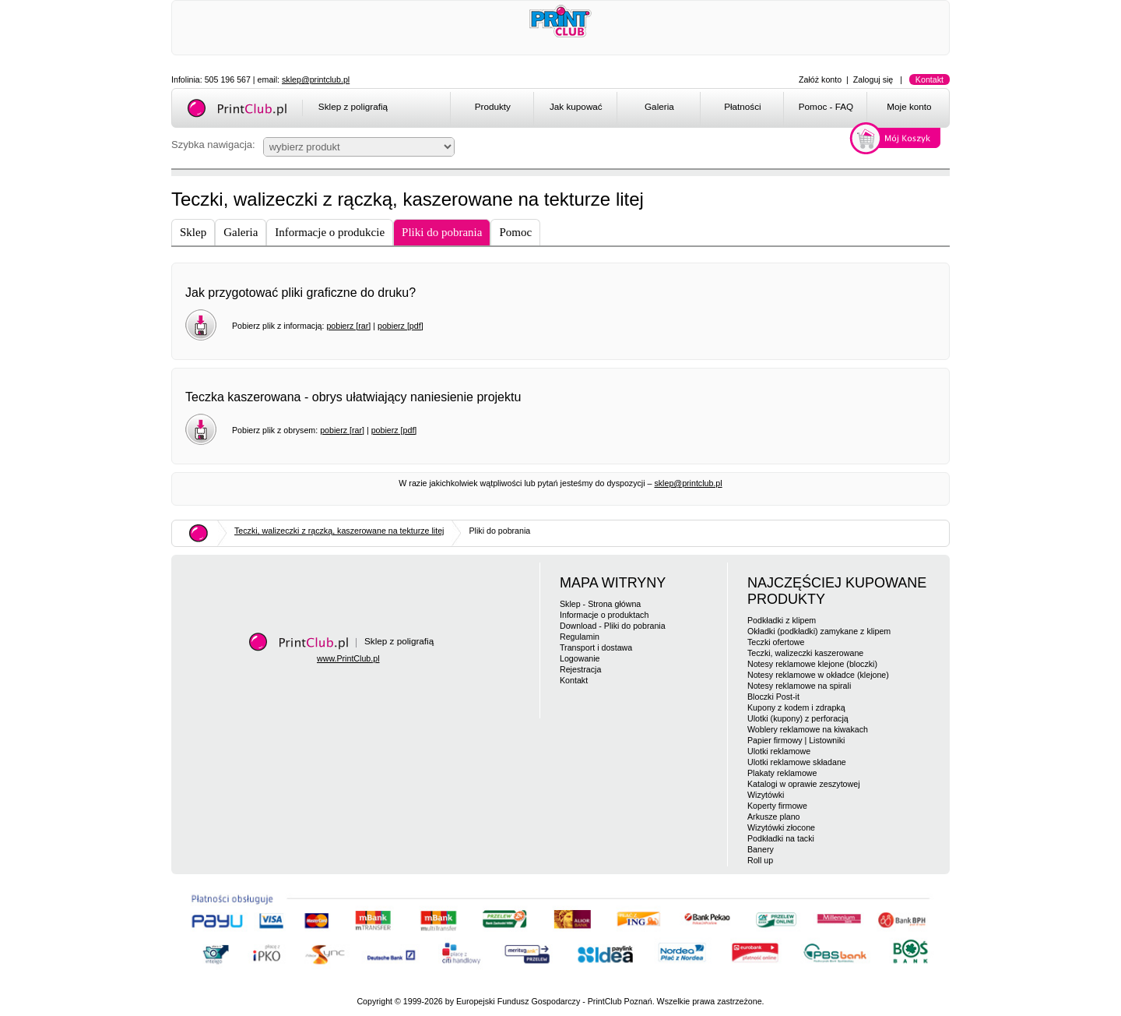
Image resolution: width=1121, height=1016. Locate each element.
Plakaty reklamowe (782, 773)
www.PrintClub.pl (348, 658)
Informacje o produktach (604, 614)
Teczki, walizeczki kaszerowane (805, 653)
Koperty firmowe (777, 805)
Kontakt (929, 79)
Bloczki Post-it (773, 696)
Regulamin (579, 636)
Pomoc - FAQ (826, 106)
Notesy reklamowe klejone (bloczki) (812, 664)
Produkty (493, 106)
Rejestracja (580, 669)
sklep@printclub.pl (316, 79)
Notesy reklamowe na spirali (799, 685)
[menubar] (702, 109)
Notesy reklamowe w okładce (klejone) (818, 674)
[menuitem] (491, 109)
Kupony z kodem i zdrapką (796, 707)
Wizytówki (765, 794)
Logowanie (580, 658)
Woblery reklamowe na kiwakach (807, 729)
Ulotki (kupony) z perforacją (798, 718)
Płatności (742, 106)
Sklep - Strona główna (600, 604)
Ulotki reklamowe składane (796, 762)
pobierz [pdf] (400, 325)
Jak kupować (576, 106)
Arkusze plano (773, 816)
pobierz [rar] (348, 325)
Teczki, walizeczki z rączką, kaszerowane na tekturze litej (339, 530)
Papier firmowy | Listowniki (796, 740)
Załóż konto (820, 79)
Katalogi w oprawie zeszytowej (803, 783)
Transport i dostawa (596, 647)
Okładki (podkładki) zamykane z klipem (819, 631)
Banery (760, 849)
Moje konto (909, 106)
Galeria (659, 106)
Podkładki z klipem (781, 620)
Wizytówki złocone (781, 827)
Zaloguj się (873, 79)
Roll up (760, 860)
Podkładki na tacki (780, 838)
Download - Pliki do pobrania (613, 625)
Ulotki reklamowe (778, 751)
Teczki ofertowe (775, 642)
